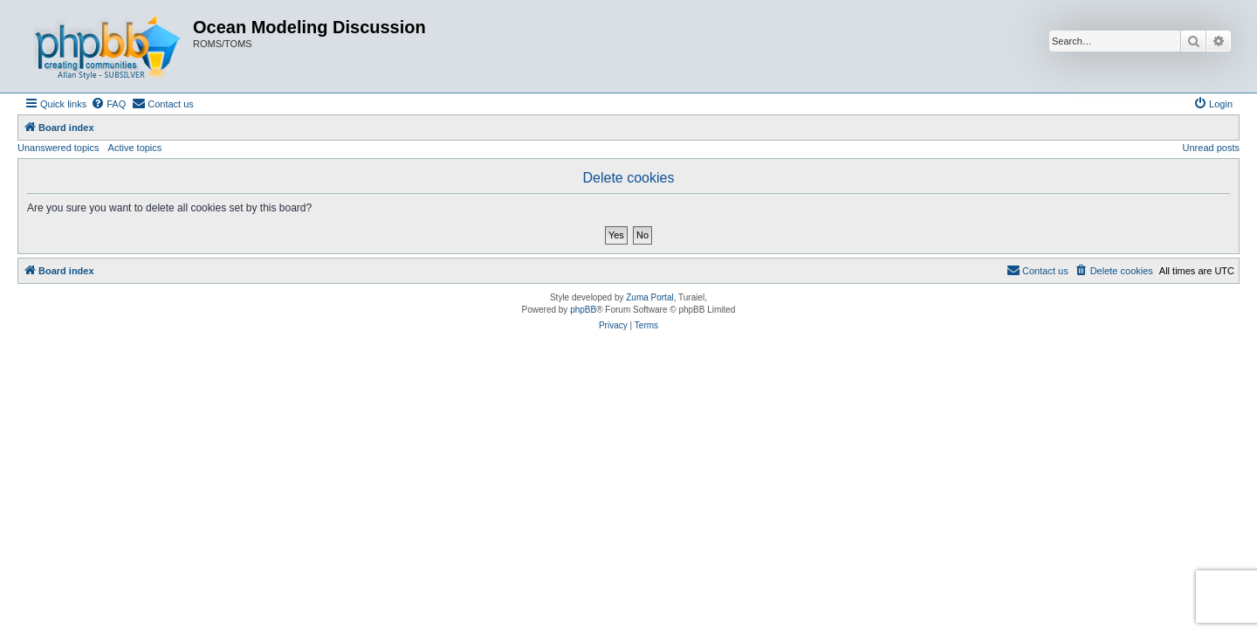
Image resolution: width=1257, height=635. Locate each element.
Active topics (135, 147)
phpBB (583, 309)
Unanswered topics (58, 147)
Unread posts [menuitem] (1211, 147)
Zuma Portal (649, 297)
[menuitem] (108, 103)
